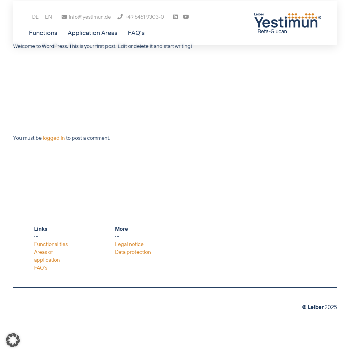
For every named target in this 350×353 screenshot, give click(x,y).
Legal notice (129, 244)
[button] (13, 340)
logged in (54, 137)
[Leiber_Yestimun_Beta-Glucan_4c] (287, 33)
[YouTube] (186, 27)
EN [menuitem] (48, 27)
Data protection (133, 252)
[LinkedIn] (175, 27)
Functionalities (51, 244)
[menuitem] (35, 27)
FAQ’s (40, 267)
